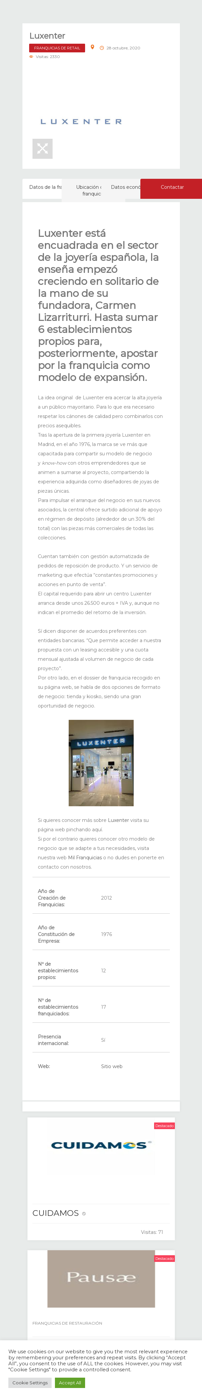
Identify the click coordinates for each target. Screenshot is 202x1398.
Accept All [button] (70, 1382)
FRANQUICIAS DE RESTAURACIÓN (67, 1323)
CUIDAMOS (55, 1213)
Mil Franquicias (84, 858)
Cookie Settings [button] (30, 1382)
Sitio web (112, 1066)
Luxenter (118, 820)
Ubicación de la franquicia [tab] (93, 190)
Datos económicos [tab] (133, 187)
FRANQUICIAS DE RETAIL (57, 48)
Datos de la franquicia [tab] (54, 187)
